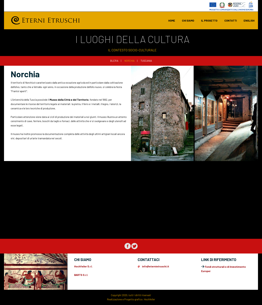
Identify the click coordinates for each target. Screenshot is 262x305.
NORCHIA (129, 60)
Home (171, 20)
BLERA (114, 60)
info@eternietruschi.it (155, 266)
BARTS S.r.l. (81, 274)
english (249, 20)
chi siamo (188, 20)
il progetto (209, 20)
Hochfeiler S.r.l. (83, 266)
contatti (230, 20)
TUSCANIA (146, 60)
